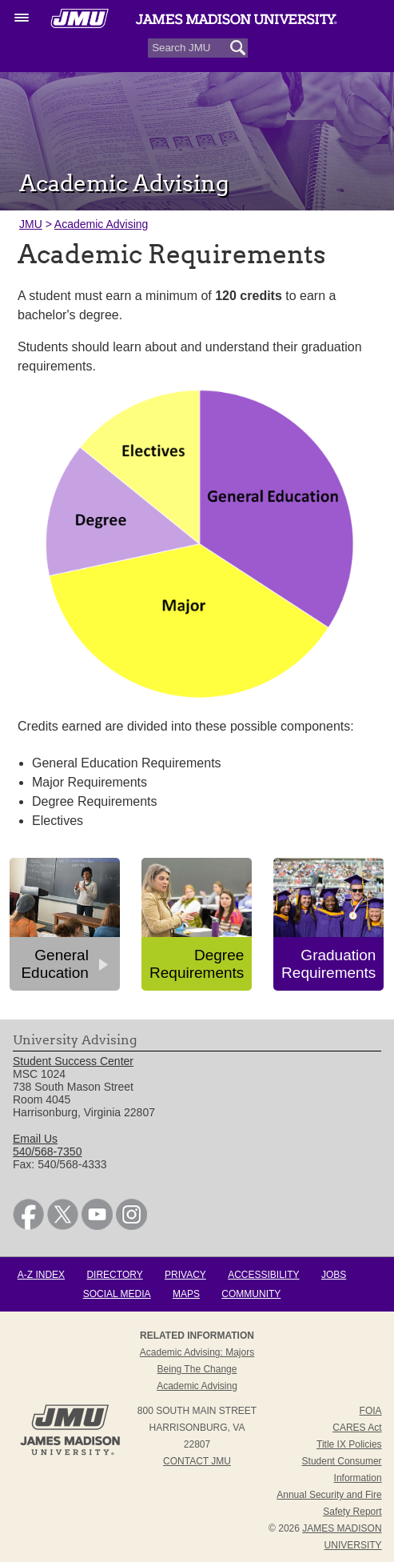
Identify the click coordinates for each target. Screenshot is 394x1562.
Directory (114, 1274)
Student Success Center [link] (73, 1061)
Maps (186, 1294)
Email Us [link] (35, 1138)
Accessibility (263, 1274)
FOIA (371, 1410)
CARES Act (356, 1427)
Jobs (333, 1274)
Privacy (185, 1274)
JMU (30, 224)
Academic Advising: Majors (197, 1352)
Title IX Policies (349, 1444)
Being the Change (197, 1369)
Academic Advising (101, 224)
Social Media (117, 1294)
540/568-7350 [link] (47, 1151)
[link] (28, 1226)
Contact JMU (197, 1461)
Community (251, 1294)
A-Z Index (41, 1274)
